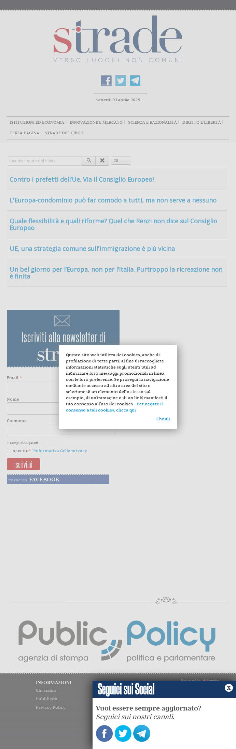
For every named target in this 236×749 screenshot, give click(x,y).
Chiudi (163, 419)
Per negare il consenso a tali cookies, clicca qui (114, 407)
